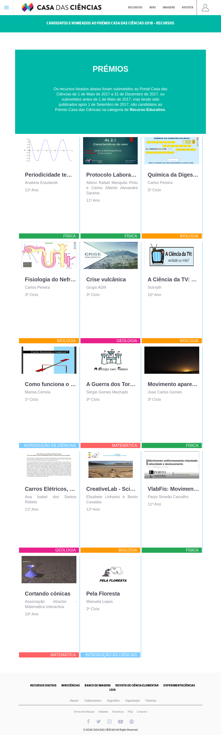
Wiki (152, 7)
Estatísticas (118, 711)
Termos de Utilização (84, 711)
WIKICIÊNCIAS (70, 685)
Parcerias (151, 700)
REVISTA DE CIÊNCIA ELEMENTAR (137, 685)
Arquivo (74, 700)
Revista (187, 7)
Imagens (169, 7)
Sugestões (113, 700)
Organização (132, 700)
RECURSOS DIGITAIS (43, 685)
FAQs (130, 711)
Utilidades (103, 711)
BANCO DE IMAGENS (98, 685)
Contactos (142, 711)
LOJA (112, 690)
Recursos (135, 7)
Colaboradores (92, 700)
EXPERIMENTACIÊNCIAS (179, 685)
